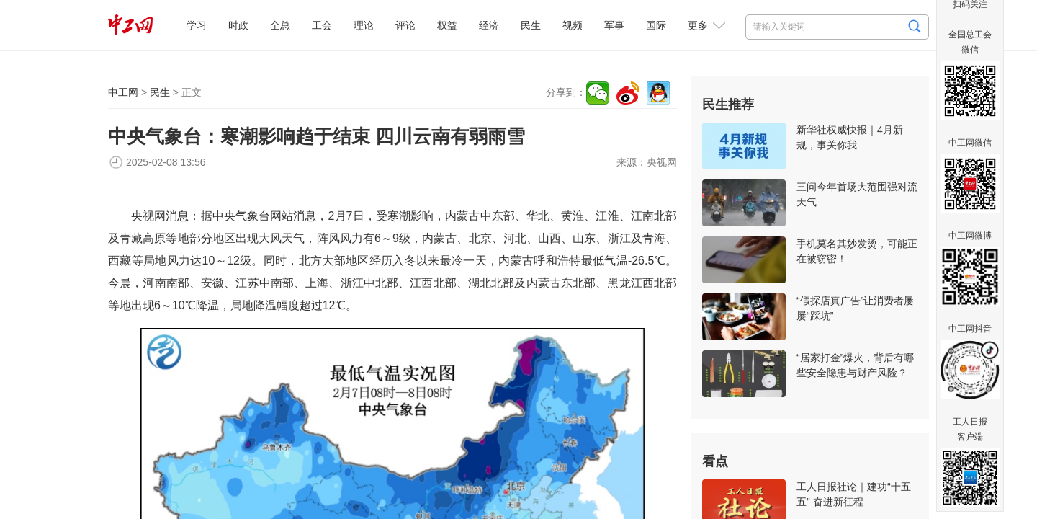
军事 (614, 25)
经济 (489, 25)
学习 (197, 25)
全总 (280, 25)
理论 (364, 25)
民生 (531, 25)
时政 (238, 25)
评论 (405, 25)
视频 (572, 25)
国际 (656, 25)
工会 (322, 25)
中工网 (123, 92)
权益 (447, 25)
